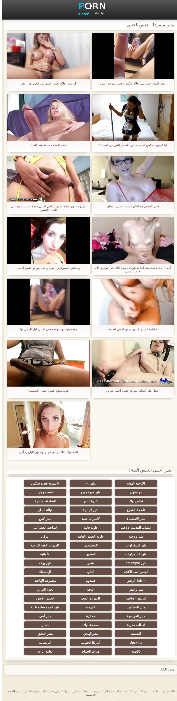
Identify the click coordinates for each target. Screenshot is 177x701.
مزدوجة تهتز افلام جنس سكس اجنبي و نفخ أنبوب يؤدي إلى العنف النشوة (46, 208)
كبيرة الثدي (88, 501)
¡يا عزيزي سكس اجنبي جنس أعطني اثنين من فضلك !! (130, 145)
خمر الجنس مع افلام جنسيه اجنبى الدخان (131, 206)
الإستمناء (43, 572)
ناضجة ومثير (43, 492)
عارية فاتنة (88, 527)
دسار (43, 625)
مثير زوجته (134, 536)
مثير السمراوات (134, 554)
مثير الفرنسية (134, 616)
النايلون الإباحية (134, 598)
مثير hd (88, 483)
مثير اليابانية (89, 510)
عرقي (43, 536)
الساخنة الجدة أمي (43, 527)
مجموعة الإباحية (43, 581)
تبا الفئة (97, 13)
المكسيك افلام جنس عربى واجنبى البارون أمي (46, 452)
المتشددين (89, 545)
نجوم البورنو (43, 589)
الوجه (88, 589)
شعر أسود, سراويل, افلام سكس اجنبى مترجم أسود (130, 83)
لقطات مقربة (134, 625)
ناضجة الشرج (134, 510)
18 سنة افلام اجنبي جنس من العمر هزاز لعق (46, 83)
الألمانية (43, 554)
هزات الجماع (88, 651)
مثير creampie (134, 563)
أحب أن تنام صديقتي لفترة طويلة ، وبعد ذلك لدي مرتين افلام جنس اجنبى (130, 269)
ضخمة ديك (88, 625)
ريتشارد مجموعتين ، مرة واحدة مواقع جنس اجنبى (46, 268)
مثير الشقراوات (134, 545)
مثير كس (43, 519)
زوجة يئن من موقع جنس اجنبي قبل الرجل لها (46, 329)
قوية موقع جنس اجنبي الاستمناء (46, 390)
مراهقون (134, 492)
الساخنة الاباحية (43, 501)
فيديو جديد (81, 13)
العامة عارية (43, 651)
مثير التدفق (43, 634)
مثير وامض (133, 589)
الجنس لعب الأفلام (134, 572)
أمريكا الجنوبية (88, 642)
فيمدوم (88, 581)
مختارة (88, 616)
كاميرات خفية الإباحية (43, 545)
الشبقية (134, 634)
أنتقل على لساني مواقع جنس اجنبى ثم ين (130, 390)
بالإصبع (133, 651)
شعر (88, 563)
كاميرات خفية (88, 519)
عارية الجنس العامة (88, 536)
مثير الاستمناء (134, 519)
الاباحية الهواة (134, 483)
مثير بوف (43, 563)
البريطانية (43, 642)
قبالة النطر (43, 510)
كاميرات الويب (88, 598)
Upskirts (133, 642)
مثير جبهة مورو (88, 492)
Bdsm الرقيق (133, 581)
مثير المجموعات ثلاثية (43, 607)
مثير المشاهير (134, 607)
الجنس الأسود (43, 598)
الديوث (88, 607)
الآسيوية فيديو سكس (43, 483)
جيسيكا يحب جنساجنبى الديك (46, 145)
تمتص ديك (134, 501)
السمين (88, 554)
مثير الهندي (88, 634)
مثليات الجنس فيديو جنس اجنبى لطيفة (130, 329)
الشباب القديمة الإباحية (134, 527)
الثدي (88, 572)
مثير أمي (43, 616)
